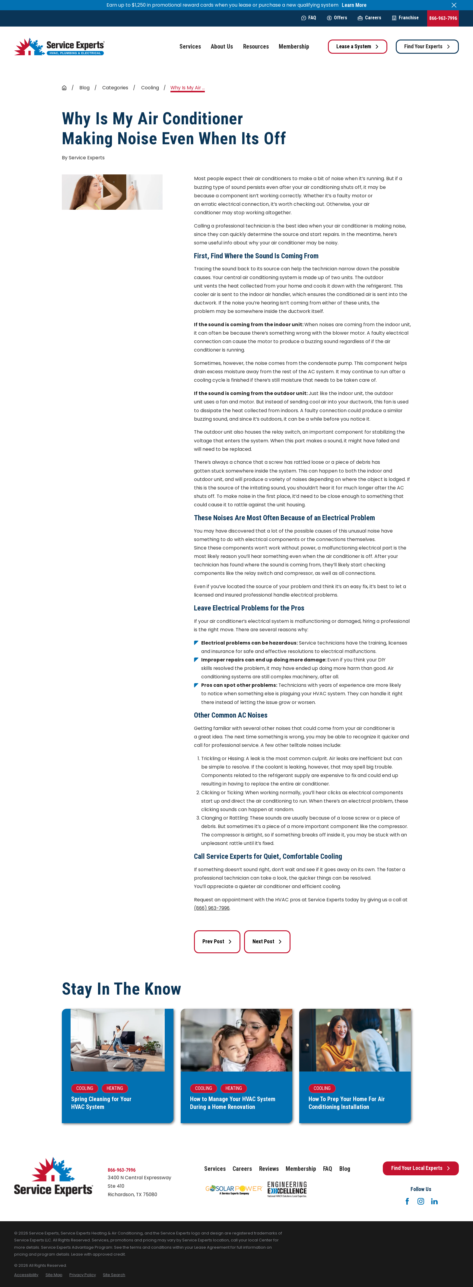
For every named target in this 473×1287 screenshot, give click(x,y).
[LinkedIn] (434, 1201)
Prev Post (217, 941)
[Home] (59, 47)
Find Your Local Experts (420, 1168)
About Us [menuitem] (222, 46)
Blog (344, 1168)
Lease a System (357, 46)
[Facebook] (407, 1201)
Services (215, 1168)
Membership (301, 1168)
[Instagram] (420, 1201)
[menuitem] (26, 1274)
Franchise (405, 18)
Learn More (354, 5)
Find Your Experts (427, 46)
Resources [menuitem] (256, 46)
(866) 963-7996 (212, 908)
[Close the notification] (454, 5)
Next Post (267, 941)
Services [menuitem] (190, 46)
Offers (337, 18)
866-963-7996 (443, 18)
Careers (369, 18)
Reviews (269, 1168)
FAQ (308, 18)
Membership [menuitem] (294, 46)
